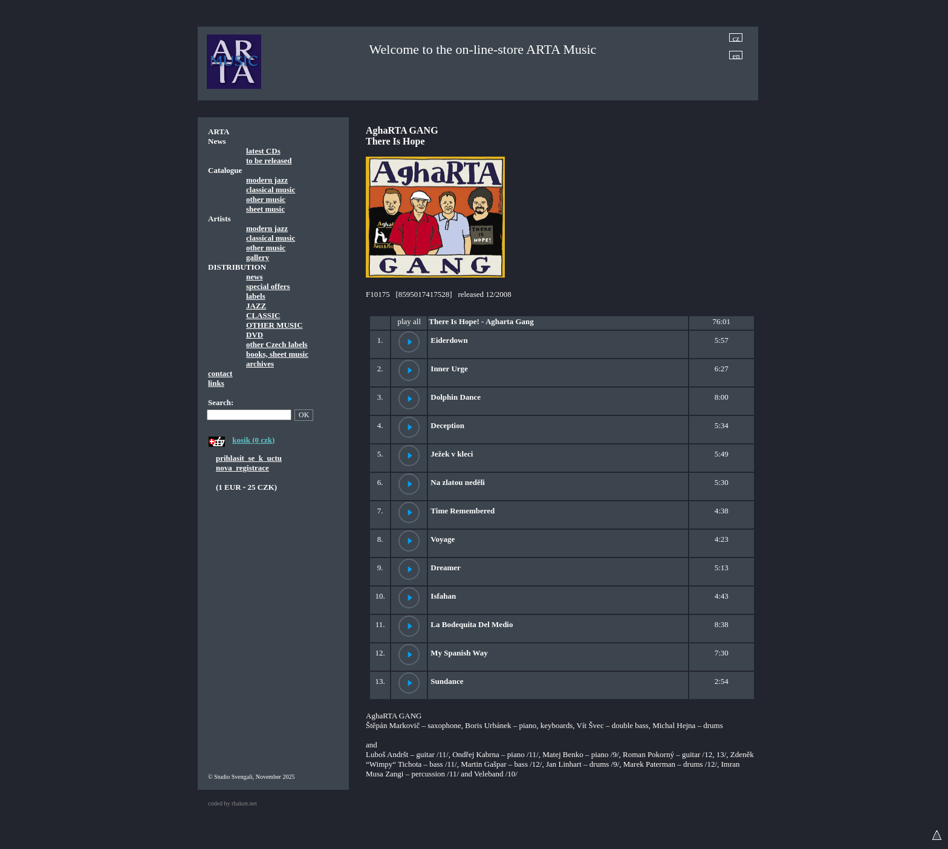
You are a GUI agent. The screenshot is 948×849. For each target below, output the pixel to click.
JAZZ (256, 305)
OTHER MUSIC (274, 325)
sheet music (265, 208)
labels (255, 296)
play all (409, 321)
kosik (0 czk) (253, 439)
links (216, 383)
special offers (268, 286)
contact (220, 373)
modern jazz (267, 179)
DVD (254, 334)
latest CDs (263, 150)
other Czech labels (277, 344)
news (254, 276)
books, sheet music (277, 354)
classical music (270, 189)
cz (736, 38)
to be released (269, 160)
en (736, 55)
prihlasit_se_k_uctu (249, 458)
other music (265, 199)
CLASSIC (263, 315)
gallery (257, 257)
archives (260, 363)
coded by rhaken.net (232, 803)
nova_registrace (242, 467)
